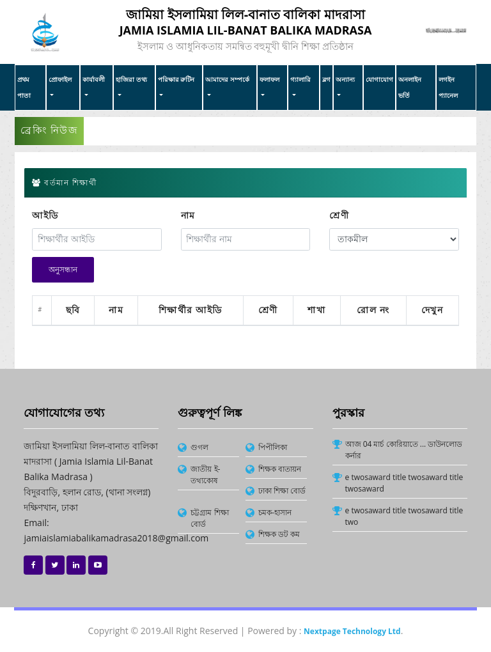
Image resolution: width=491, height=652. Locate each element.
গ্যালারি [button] (300, 79)
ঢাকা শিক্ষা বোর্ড (282, 490)
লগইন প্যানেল (448, 87)
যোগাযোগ (379, 79)
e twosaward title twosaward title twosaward (404, 483)
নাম (188, 215)
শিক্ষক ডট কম (279, 534)
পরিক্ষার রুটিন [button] (176, 79)
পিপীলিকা (272, 447)
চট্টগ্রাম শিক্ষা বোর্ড (209, 518)
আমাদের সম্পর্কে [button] (227, 79)
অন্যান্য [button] (345, 79)
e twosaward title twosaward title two (404, 516)
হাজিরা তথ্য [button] (131, 79)
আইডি (45, 215)
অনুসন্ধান (63, 269)
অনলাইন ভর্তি (409, 87)
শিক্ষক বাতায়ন (279, 468)
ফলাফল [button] (269, 79)
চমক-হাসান (275, 512)
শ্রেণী (339, 215)
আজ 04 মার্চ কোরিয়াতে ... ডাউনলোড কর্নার (404, 450)
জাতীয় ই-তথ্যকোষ (205, 474)
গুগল (199, 447)
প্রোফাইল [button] (60, 79)
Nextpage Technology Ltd (352, 631)
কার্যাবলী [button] (93, 79)
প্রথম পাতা (24, 87)
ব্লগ (326, 79)
